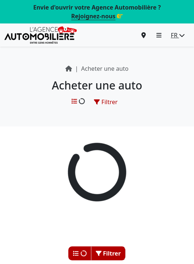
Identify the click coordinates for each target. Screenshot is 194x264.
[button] (158, 35)
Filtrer (105, 102)
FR (178, 35)
